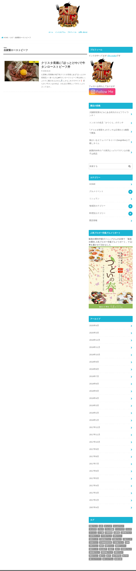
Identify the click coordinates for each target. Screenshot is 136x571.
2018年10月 (94, 351)
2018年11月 (94, 344)
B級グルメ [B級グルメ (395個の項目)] (93, 519)
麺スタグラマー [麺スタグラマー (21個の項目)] (95, 552)
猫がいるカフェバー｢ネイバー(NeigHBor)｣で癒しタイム (109, 140)
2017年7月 (94, 457)
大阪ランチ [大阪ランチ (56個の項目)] (127, 532)
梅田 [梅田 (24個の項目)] (101, 538)
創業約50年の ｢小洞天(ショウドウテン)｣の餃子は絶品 (109, 150)
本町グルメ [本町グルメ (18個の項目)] (94, 538)
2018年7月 (94, 372)
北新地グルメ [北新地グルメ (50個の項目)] (126, 525)
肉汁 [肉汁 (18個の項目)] (117, 542)
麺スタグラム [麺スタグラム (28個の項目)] (108, 552)
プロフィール (72, 32)
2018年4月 (94, 394)
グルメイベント (96, 189)
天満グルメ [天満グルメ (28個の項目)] (94, 535)
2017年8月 (94, 450)
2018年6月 (94, 379)
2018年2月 (94, 408)
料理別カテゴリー (97, 211)
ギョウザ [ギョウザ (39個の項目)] (93, 522)
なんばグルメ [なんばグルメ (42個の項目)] (118, 519)
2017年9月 (94, 443)
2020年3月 (94, 330)
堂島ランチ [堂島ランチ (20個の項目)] (94, 532)
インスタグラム (60, 32)
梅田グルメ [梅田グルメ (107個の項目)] (109, 538)
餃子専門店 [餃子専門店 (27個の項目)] (117, 548)
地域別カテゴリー (97, 204)
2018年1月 (94, 415)
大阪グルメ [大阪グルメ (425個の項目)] (117, 532)
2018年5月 (94, 387)
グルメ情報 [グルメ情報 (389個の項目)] (109, 522)
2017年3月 (94, 486)
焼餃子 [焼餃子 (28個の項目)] (111, 542)
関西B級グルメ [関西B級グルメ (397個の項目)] (106, 545)
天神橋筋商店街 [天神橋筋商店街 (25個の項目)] (105, 535)
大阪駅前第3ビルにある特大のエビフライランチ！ (109, 113)
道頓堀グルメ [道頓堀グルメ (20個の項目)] (94, 545)
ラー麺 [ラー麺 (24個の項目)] (100, 525)
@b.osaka (111, 55)
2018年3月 (94, 401)
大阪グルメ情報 (108, 567)
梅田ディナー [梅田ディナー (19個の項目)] (121, 538)
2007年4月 (94, 500)
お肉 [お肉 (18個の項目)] (101, 519)
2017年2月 (94, 493)
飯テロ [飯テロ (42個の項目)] (102, 548)
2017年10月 (94, 436)
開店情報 (93, 218)
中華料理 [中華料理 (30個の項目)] (108, 525)
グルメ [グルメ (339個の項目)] (100, 522)
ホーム (51, 32)
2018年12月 (94, 337)
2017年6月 (94, 465)
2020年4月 (94, 323)
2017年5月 (94, 472)
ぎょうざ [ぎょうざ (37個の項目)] (108, 519)
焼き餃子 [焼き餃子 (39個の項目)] (103, 542)
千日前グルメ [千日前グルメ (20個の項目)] (106, 529)
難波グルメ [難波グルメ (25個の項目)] (94, 548)
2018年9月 (94, 358)
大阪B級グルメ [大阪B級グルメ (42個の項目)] (105, 532)
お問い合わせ (83, 32)
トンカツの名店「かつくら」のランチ (106, 122)
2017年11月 (94, 429)
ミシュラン (94, 196)
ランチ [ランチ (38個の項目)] (128, 522)
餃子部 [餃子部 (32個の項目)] (125, 548)
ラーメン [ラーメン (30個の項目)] (93, 525)
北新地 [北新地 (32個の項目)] (116, 525)
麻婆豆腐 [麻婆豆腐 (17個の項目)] (118, 552)
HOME (92, 182)
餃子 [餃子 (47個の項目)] (108, 548)
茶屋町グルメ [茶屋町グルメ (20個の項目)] (126, 542)
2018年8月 (94, 365)
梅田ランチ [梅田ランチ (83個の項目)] (94, 542)
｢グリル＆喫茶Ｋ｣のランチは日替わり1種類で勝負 (109, 130)
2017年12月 (94, 422)
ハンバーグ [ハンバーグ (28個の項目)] (120, 522)
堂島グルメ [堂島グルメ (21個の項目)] (117, 529)
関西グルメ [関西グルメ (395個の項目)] (119, 545)
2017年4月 (94, 479)
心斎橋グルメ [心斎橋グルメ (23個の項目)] (118, 535)
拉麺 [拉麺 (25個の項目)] (127, 535)
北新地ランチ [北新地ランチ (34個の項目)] (94, 529)
